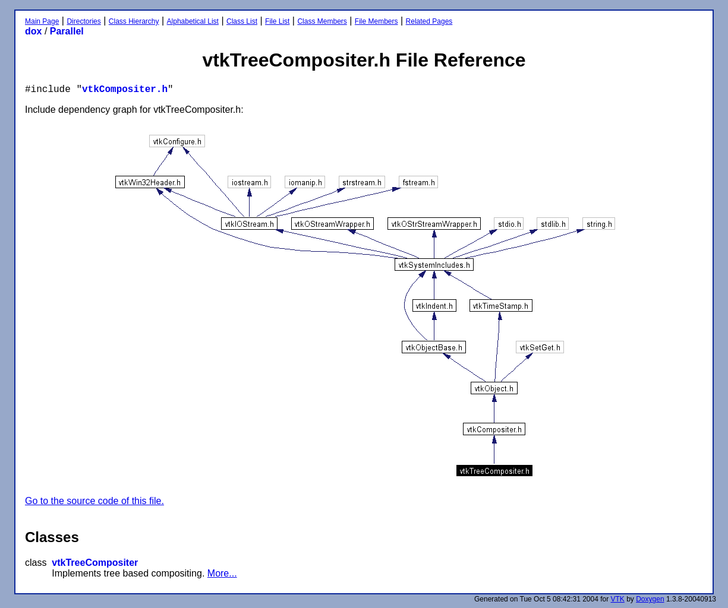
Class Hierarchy (134, 21)
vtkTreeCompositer (95, 563)
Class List (241, 21)
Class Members (321, 21)
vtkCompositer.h (125, 89)
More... (222, 573)
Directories (83, 21)
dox (33, 31)
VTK (618, 599)
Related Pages (429, 21)
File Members (376, 21)
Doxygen (650, 599)
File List (277, 21)
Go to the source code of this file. (94, 501)
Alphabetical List (193, 21)
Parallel (67, 31)
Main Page (42, 21)
